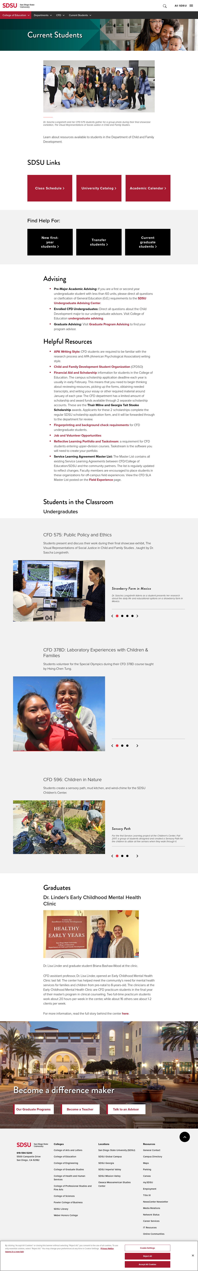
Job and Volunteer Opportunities (77, 435)
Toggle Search (165, 5)
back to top (185, 1137)
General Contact (151, 1150)
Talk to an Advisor (126, 1109)
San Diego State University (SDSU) (116, 1150)
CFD (58, 15)
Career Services (151, 1221)
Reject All (147, 1258)
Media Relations (151, 1208)
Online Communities (153, 1234)
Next (137, 616)
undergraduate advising (85, 318)
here (125, 1013)
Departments (41, 15)
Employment (149, 1188)
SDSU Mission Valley (109, 1176)
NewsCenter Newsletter (155, 1201)
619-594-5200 (24, 1153)
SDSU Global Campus (110, 1156)
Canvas (147, 1176)
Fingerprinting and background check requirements (91, 425)
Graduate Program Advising (109, 324)
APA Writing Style (66, 351)
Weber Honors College (66, 1215)
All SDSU (184, 5)
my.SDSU (148, 1182)
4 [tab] (132, 615)
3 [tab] (127, 615)
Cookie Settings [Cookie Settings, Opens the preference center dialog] (147, 1249)
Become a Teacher (80, 1109)
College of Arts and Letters (68, 1150)
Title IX (147, 1195)
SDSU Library (61, 1209)
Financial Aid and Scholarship (75, 372)
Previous (112, 616)
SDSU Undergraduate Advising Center (100, 300)
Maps (146, 1163)
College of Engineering (66, 1163)
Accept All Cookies (147, 1266)
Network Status (151, 1214)
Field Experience (101, 479)
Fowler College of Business (68, 1202)
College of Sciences (64, 1196)
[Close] (192, 1257)
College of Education (14, 15)
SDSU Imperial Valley (109, 1169)
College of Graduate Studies (69, 1169)
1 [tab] (117, 615)
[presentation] (58, 1144)
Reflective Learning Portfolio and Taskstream (86, 441)
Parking (147, 1169)
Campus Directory (152, 1156)
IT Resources (150, 1227)
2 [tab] (122, 615)
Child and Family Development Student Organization (92, 366)
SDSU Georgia (106, 1163)
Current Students (78, 15)
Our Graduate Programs (33, 1109)
